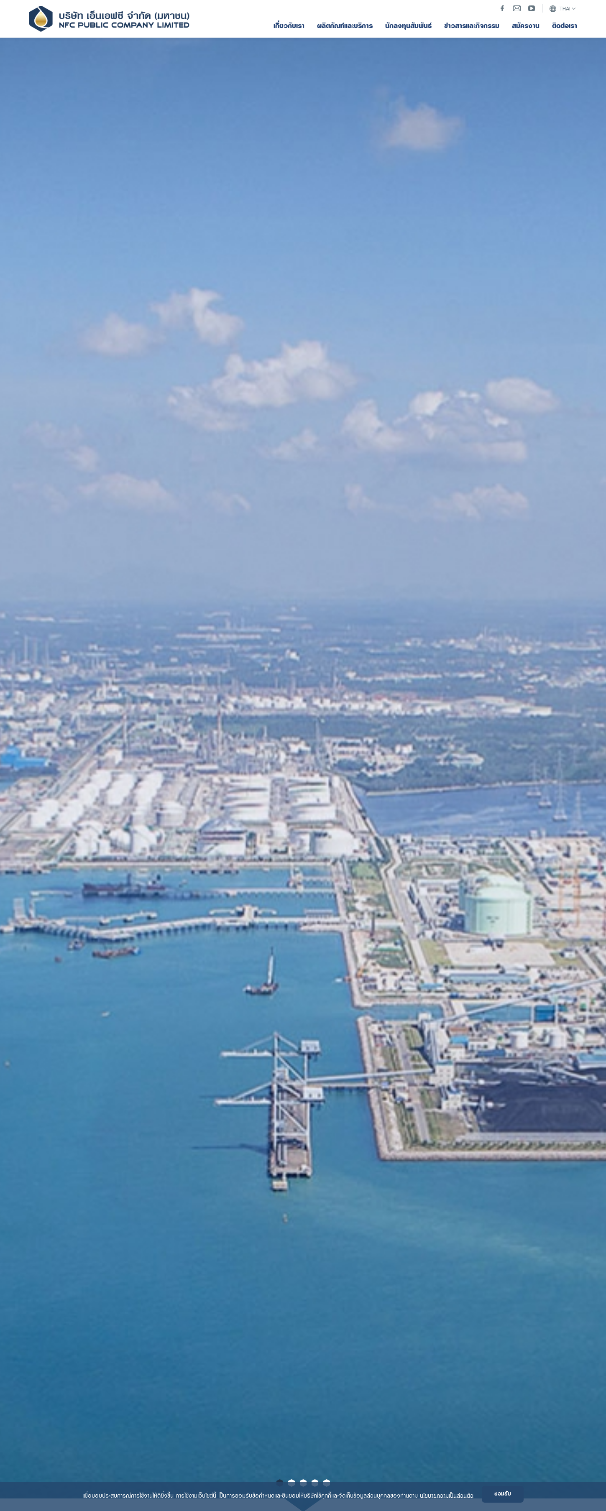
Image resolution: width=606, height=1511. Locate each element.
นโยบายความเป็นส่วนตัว (446, 1495)
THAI (559, 9)
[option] (303, 755)
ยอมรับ (502, 1494)
